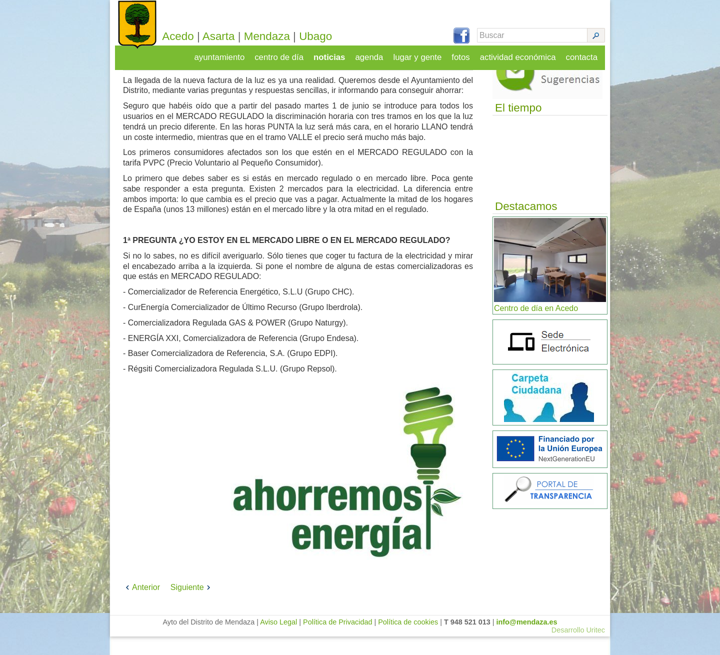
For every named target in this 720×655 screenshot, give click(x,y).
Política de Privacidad (337, 640)
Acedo (193, 36)
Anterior (141, 606)
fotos (465, 53)
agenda (375, 53)
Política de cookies (408, 640)
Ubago (330, 36)
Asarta (234, 36)
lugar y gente (423, 53)
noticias (337, 53)
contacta (583, 53)
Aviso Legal (278, 640)
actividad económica (520, 53)
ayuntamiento (230, 53)
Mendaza (282, 36)
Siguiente (191, 606)
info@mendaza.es (527, 640)
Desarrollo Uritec (578, 648)
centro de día (287, 53)
